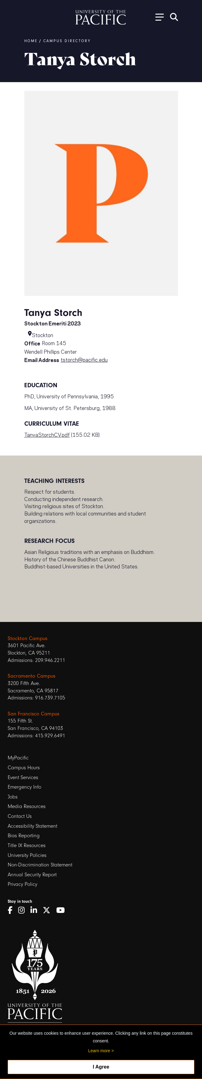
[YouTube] (62, 910)
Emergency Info (24, 787)
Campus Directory (67, 41)
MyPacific (18, 758)
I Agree (101, 1066)
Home (31, 41)
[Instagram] (23, 910)
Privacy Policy (22, 884)
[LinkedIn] (35, 910)
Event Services (23, 777)
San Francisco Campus (33, 714)
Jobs (13, 797)
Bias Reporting (24, 835)
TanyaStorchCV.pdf (47, 434)
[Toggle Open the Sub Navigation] (157, 17)
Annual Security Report (32, 875)
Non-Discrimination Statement (40, 865)
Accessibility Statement (32, 826)
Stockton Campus (27, 638)
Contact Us (20, 816)
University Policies (27, 855)
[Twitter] (49, 910)
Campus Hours (24, 767)
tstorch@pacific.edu (84, 359)
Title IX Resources (27, 845)
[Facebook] (12, 910)
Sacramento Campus (31, 676)
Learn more (99, 1050)
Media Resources (27, 806)
